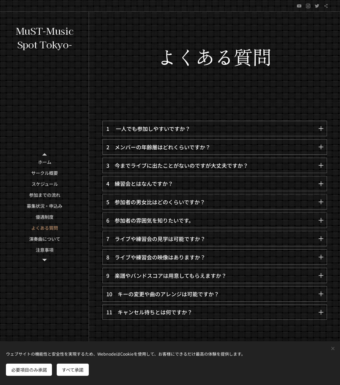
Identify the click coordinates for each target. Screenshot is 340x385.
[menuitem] (44, 162)
